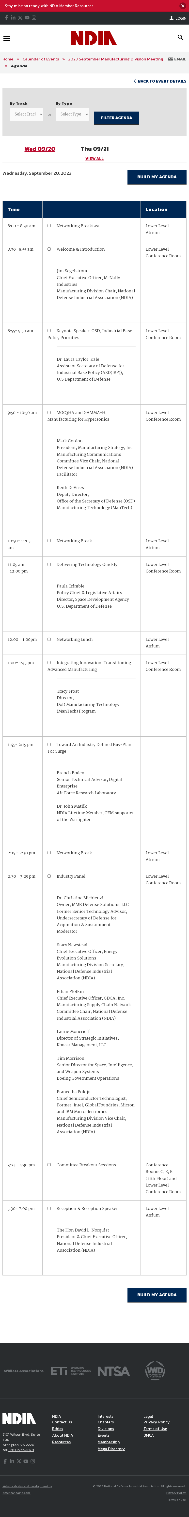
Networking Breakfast (78, 226)
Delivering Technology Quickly (87, 564)
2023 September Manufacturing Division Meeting (115, 59)
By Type (64, 103)
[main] (94, 708)
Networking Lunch (75, 639)
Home (8, 59)
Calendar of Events (41, 59)
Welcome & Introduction (81, 249)
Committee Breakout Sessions (86, 1165)
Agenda (19, 66)
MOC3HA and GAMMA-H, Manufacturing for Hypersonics (78, 416)
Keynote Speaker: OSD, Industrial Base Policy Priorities (89, 334)
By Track (19, 103)
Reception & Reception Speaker (87, 1208)
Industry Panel (71, 876)
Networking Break (74, 541)
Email (177, 59)
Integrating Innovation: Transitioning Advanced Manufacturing (89, 666)
